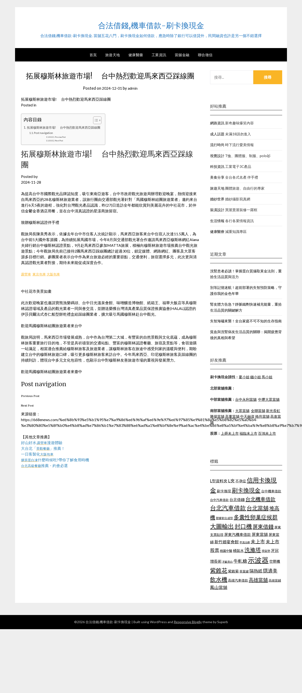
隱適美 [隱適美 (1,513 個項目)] (270, 570)
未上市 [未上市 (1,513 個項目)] (258, 541)
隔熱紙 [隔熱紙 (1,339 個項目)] (255, 570)
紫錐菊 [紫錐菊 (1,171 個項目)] (233, 571)
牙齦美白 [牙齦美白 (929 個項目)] (227, 561)
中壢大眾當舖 (269, 399)
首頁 (93, 55)
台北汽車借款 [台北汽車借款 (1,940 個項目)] (228, 507)
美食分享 (217, 177)
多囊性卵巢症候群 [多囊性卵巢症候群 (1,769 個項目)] (256, 517)
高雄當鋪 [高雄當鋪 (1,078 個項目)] (275, 580)
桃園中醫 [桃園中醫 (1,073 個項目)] (226, 551)
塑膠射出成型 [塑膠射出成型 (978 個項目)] (224, 518)
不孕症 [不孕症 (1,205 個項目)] (240, 481)
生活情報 (217, 221)
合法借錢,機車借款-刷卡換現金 (151, 24)
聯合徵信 (205, 55)
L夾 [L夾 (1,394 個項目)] (231, 480)
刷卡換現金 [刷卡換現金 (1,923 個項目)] (246, 490)
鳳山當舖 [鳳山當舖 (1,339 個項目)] (218, 587)
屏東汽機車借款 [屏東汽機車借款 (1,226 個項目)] (237, 534)
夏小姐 (244, 377)
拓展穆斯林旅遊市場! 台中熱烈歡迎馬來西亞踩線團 (66, 127)
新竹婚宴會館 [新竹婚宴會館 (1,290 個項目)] (226, 541)
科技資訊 (217, 166)
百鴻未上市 (267, 433)
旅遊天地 (112, 55)
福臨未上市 (248, 433)
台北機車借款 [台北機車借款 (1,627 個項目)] (260, 499)
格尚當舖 (262, 416)
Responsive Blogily (188, 622)
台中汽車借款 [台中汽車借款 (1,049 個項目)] (219, 500)
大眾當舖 (242, 410)
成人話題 (217, 134)
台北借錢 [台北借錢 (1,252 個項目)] (237, 499)
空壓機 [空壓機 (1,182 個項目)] (274, 561)
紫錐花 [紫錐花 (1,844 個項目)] (218, 570)
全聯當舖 (258, 410)
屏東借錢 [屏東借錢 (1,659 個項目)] (263, 526)
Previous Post (62, 137)
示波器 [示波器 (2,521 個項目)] (258, 560)
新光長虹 (273, 410)
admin (133, 88)
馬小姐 (267, 377)
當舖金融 (182, 55)
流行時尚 (217, 145)
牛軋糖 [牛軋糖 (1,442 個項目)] (240, 561)
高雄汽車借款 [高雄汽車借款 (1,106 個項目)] (238, 580)
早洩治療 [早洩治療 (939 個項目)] (244, 542)
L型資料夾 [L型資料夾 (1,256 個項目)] (218, 480)
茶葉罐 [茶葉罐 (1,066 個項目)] (244, 571)
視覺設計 (217, 156)
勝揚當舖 (217, 416)
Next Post (61, 140)
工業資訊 (159, 55)
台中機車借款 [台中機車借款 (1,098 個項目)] (271, 491)
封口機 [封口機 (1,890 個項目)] (243, 526)
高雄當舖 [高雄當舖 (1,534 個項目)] (258, 580)
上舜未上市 (230, 433)
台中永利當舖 (246, 399)
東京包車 (41, 274)
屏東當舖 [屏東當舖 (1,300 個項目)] (260, 534)
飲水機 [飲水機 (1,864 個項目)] (218, 579)
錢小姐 (255, 377)
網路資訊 (217, 123)
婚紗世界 (217, 199)
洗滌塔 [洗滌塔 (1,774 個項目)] (252, 549)
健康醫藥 (135, 55)
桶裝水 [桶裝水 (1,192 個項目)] (238, 550)
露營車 (26, 274)
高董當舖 (232, 416)
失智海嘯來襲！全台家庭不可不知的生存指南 (246, 321)
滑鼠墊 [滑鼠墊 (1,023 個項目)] (266, 551)
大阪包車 (57, 274)
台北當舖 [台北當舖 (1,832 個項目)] (258, 508)
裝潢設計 (217, 210)
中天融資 (247, 416)
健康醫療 (217, 231)
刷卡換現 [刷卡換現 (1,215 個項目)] (224, 491)
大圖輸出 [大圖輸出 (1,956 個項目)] (222, 526)
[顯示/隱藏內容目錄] (100, 120)
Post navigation (46, 133)
